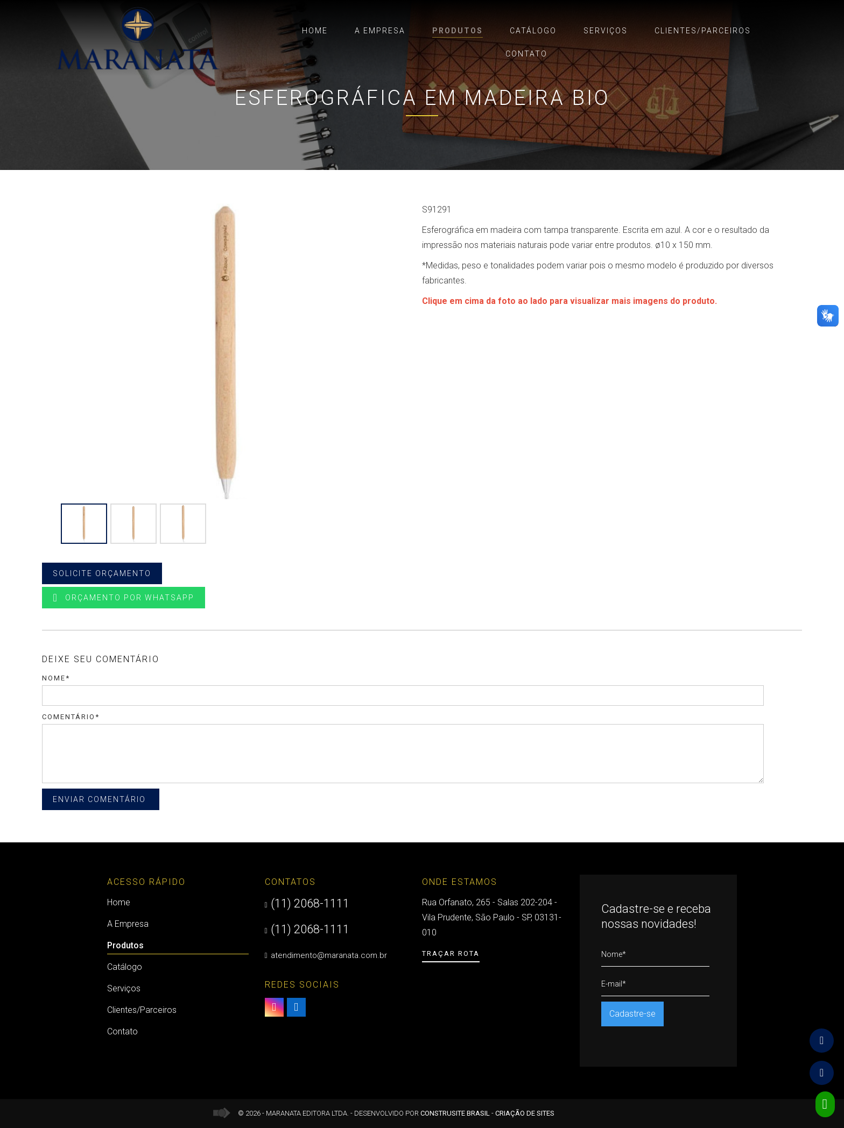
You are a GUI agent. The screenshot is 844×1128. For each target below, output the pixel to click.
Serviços (605, 30)
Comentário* (71, 717)
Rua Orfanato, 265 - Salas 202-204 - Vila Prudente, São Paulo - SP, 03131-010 (491, 917)
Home (315, 30)
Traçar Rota (451, 953)
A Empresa (380, 30)
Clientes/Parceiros (703, 30)
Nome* (56, 678)
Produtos (457, 32)
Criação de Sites (524, 1113)
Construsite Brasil (455, 1113)
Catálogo (533, 30)
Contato (526, 53)
